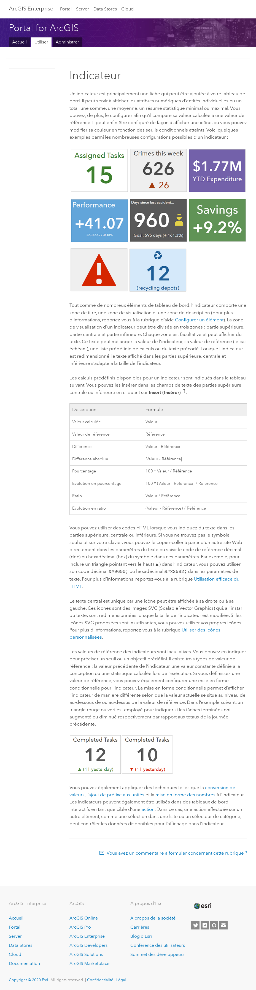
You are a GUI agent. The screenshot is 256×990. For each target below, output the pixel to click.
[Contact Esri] (223, 925)
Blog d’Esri (141, 935)
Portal (66, 9)
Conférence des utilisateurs (157, 944)
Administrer (67, 42)
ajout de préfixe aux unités (116, 794)
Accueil (19, 42)
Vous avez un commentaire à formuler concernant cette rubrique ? (177, 852)
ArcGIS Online (83, 917)
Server (82, 9)
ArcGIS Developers (88, 944)
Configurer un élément (199, 319)
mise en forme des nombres (185, 794)
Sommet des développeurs (157, 953)
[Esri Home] (202, 905)
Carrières (139, 926)
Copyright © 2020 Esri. (29, 979)
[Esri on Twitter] (195, 925)
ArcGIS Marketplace (89, 963)
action (148, 808)
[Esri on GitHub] (214, 925)
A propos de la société (153, 917)
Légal (121, 979)
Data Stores (105, 9)
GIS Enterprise (31, 8)
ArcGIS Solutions (86, 953)
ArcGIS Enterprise (87, 935)
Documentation (24, 963)
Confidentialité (100, 979)
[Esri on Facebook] (205, 925)
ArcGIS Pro (80, 926)
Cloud (127, 9)
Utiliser (41, 42)
